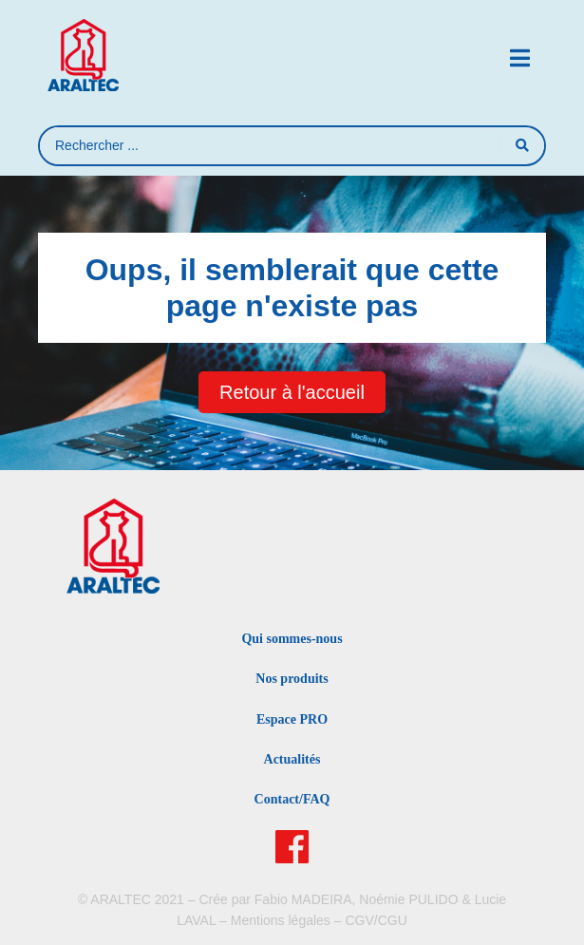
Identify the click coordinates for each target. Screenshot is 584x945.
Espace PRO (292, 719)
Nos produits (291, 678)
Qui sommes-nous (291, 639)
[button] (520, 58)
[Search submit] (522, 145)
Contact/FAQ (292, 799)
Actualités (292, 759)
